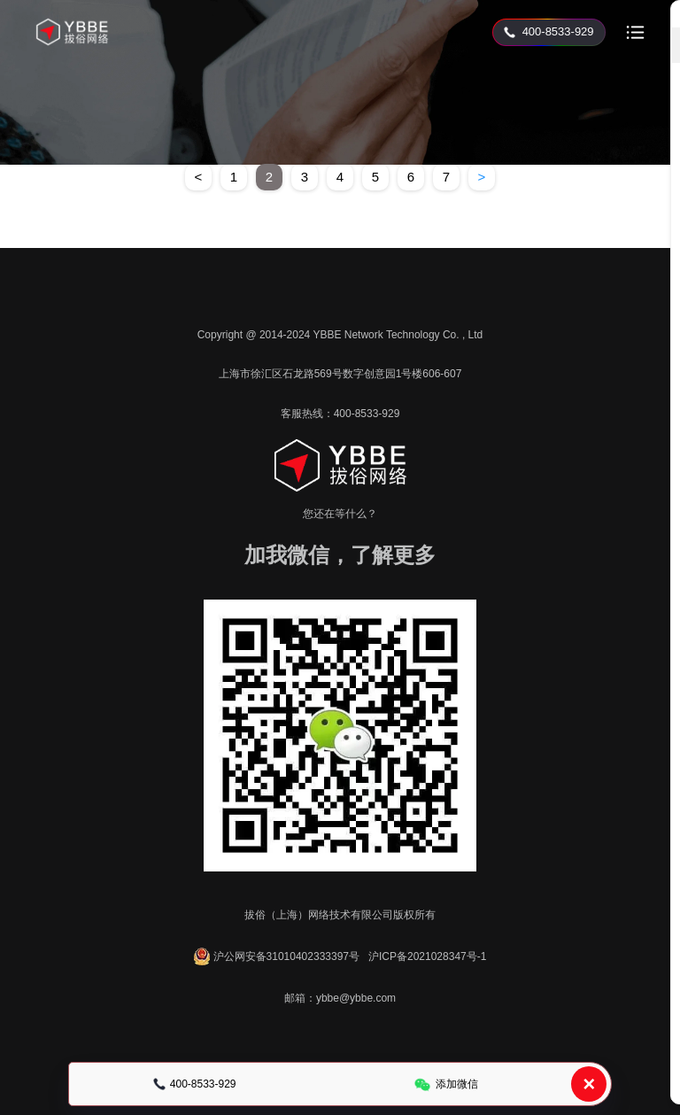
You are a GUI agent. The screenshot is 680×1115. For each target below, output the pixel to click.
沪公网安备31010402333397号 (276, 956)
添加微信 (445, 1085)
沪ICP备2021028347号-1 (427, 956)
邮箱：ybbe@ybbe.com (340, 998)
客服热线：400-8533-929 (340, 413)
